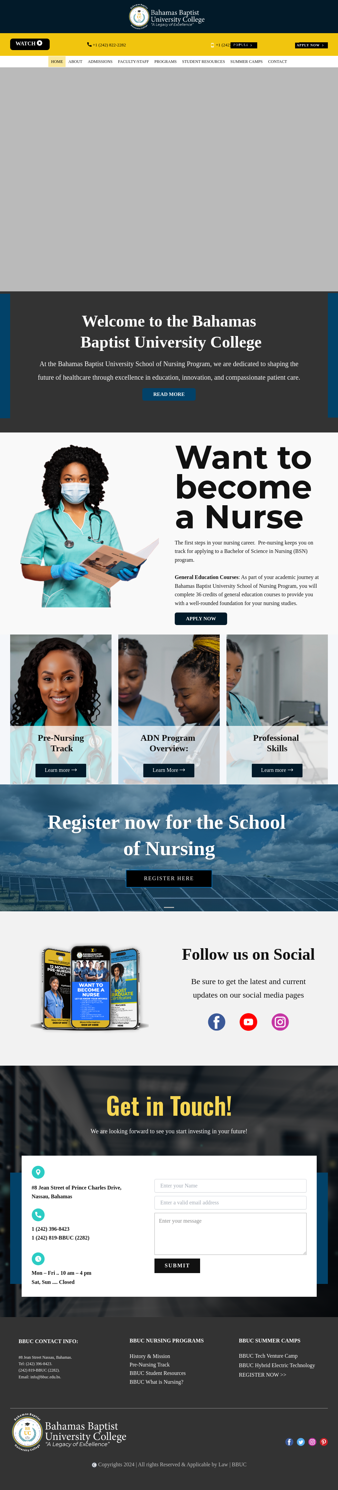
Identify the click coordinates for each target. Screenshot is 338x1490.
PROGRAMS (165, 61)
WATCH (30, 44)
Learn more (60, 770)
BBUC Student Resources (157, 1373)
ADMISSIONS (100, 61)
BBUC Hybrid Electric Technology (277, 1365)
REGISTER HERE (169, 878)
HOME (57, 61)
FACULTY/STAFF (133, 61)
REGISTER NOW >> (262, 1375)
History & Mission (149, 1356)
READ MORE (169, 394)
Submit (177, 1265)
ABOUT (75, 61)
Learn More (168, 770)
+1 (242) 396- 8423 (230, 45)
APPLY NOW (311, 45)
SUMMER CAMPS (247, 61)
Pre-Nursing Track (149, 1364)
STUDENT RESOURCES (203, 61)
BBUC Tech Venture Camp (268, 1356)
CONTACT (277, 61)
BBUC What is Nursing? (156, 1382)
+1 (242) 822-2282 (106, 45)
